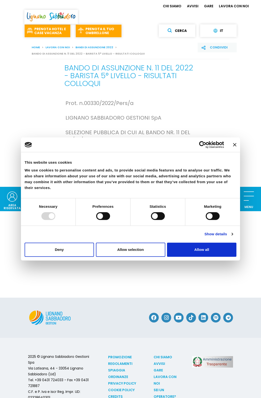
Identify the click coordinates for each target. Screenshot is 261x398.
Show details (216, 234)
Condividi (219, 47)
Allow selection (130, 249)
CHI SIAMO (172, 6)
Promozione (120, 357)
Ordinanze (118, 376)
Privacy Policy (122, 383)
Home (36, 47)
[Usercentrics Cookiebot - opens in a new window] (202, 144)
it (218, 30)
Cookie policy (121, 390)
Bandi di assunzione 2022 (94, 47)
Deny (59, 249)
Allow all (201, 249)
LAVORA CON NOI (234, 6)
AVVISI (192, 6)
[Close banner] (234, 144)
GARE (208, 6)
